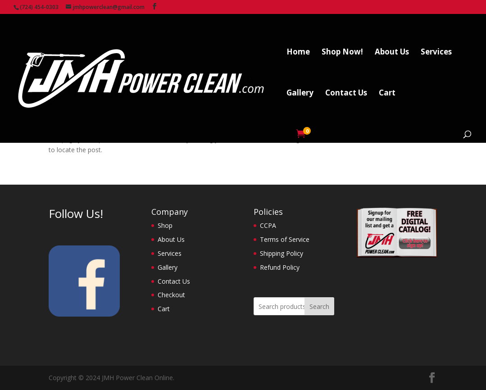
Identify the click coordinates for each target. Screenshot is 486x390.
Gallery (299, 94)
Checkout (171, 294)
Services (436, 53)
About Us (392, 53)
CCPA (268, 225)
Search (319, 306)
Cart (387, 94)
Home (298, 53)
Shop (165, 225)
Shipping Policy (281, 253)
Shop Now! (342, 53)
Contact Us (346, 94)
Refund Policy (280, 267)
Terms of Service (284, 239)
